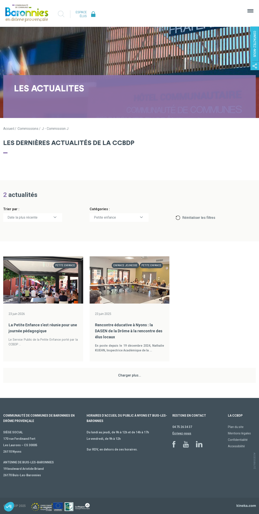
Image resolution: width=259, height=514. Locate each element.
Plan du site (236, 427)
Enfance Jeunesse (125, 265)
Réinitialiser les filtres (198, 218)
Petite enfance (105, 217)
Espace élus (81, 14)
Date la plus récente (23, 217)
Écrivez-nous (181, 433)
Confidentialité (238, 439)
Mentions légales (239, 433)
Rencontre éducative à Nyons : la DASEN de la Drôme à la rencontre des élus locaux (128, 331)
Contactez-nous (254, 44)
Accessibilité (236, 446)
